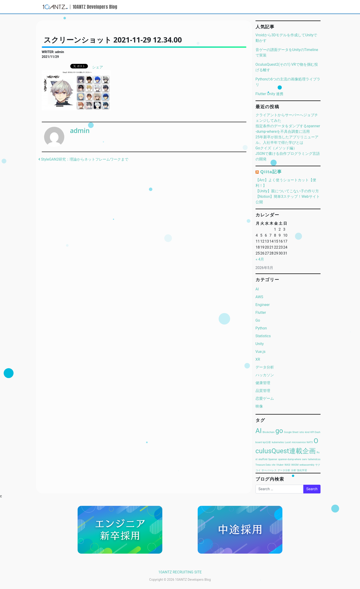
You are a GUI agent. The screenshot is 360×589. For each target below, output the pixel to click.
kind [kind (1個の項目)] (307, 432)
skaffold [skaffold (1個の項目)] (263, 459)
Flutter (261, 312)
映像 (259, 406)
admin (80, 130)
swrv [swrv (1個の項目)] (304, 459)
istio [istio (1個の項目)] (301, 432)
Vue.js (261, 351)
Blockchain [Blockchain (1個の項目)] (269, 432)
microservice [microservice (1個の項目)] (299, 442)
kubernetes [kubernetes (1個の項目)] (278, 442)
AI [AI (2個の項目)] (259, 431)
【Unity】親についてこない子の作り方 (287, 191)
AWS (259, 297)
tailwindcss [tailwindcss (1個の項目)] (314, 459)
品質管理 (263, 390)
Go (258, 320)
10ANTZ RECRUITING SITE (180, 572)
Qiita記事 (271, 171)
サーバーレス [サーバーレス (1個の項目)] (269, 470)
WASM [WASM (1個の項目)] (294, 464)
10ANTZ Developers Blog (95, 6)
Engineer (263, 305)
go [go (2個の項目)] (279, 431)
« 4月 (260, 259)
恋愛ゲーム (265, 398)
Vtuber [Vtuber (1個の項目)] (280, 464)
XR (258, 359)
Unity (260, 344)
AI (257, 289)
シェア (97, 67)
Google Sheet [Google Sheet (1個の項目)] (291, 432)
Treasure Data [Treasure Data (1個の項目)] (263, 464)
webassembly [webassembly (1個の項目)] (306, 464)
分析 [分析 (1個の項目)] (293, 470)
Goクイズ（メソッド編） (276, 148)
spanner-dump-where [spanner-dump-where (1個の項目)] (289, 459)
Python (261, 328)
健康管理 (263, 383)
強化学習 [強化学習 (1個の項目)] (302, 470)
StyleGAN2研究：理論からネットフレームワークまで (83, 159)
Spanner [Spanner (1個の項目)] (272, 459)
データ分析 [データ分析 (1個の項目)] (284, 470)
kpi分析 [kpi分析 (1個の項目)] (267, 442)
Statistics (263, 336)
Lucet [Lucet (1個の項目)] (288, 442)
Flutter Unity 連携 (270, 94)
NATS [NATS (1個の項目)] (310, 442)
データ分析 (265, 367)
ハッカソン (265, 375)
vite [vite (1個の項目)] (274, 464)
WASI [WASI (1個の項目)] (287, 464)
